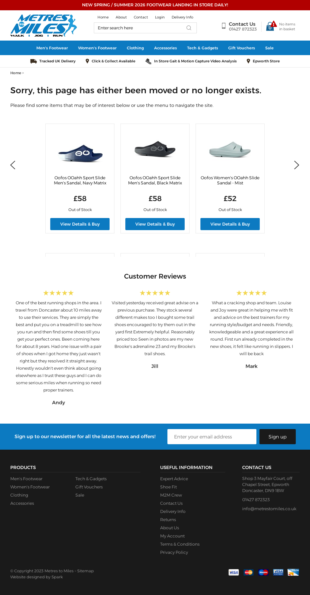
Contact (141, 17)
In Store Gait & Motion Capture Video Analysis (195, 61)
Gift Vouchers (241, 47)
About (121, 17)
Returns (168, 519)
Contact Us (242, 24)
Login (160, 17)
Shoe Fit (168, 487)
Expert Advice (174, 478)
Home (103, 17)
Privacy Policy (174, 552)
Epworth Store (266, 61)
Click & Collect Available (113, 61)
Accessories (165, 47)
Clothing (135, 47)
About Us (169, 528)
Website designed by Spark (36, 576)
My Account (172, 536)
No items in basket (287, 26)
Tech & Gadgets (202, 47)
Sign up (278, 437)
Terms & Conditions (180, 544)
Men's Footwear (52, 47)
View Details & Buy (80, 224)
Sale (269, 47)
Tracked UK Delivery (57, 61)
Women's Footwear (97, 47)
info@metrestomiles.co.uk (269, 508)
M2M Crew (171, 495)
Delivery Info (182, 17)
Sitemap (85, 570)
